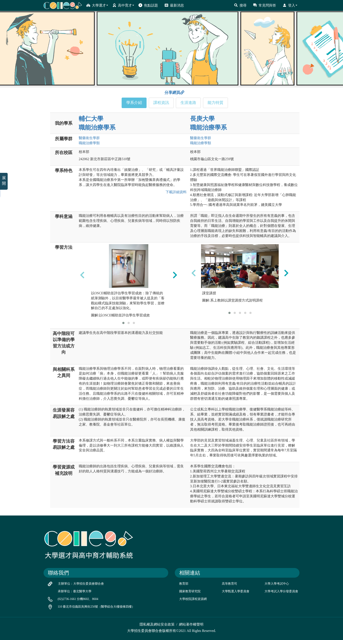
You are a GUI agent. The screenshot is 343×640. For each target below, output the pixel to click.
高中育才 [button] (123, 5)
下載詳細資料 (175, 192)
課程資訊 (161, 102)
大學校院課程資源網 (193, 599)
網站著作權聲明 (191, 624)
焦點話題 (148, 5)
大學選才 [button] (97, 5)
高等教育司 (229, 583)
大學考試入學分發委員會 (281, 591)
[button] (123, 323)
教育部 (183, 583)
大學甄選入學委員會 (235, 591)
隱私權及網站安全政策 (157, 624)
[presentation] (82, 275)
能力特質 (215, 102)
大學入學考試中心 (276, 583)
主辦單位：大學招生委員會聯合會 (81, 583)
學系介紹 (134, 102)
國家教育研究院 (190, 591)
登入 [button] (290, 5)
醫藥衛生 (89, 138)
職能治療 (89, 143)
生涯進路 (188, 102)
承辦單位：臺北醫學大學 (74, 591)
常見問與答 (264, 5)
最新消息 (174, 5)
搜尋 (240, 5)
